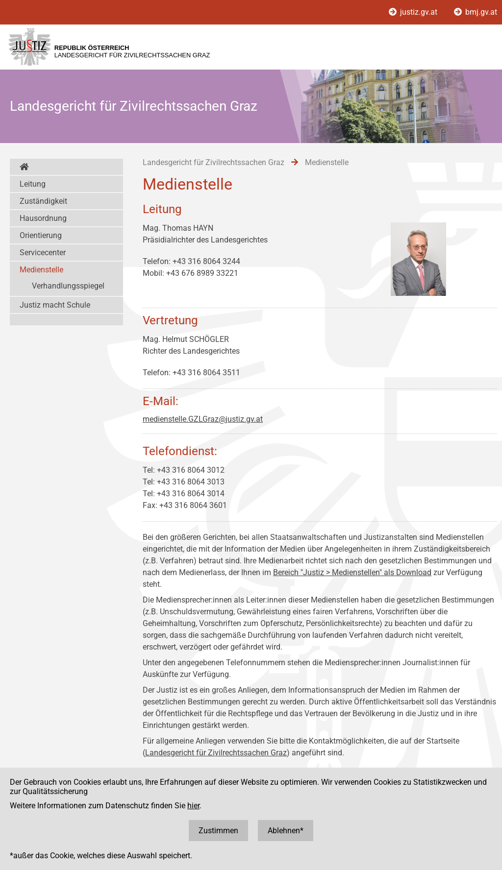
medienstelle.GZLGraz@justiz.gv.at (203, 419)
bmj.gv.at (475, 12)
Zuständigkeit (43, 201)
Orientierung (41, 235)
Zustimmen (218, 830)
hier (193, 805)
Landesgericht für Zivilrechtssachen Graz (216, 752)
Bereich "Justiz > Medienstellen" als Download (352, 572)
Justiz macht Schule (55, 305)
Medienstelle (41, 269)
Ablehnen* (285, 830)
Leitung (33, 184)
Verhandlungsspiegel (68, 285)
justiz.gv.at (414, 12)
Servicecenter (43, 252)
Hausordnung (43, 218)
